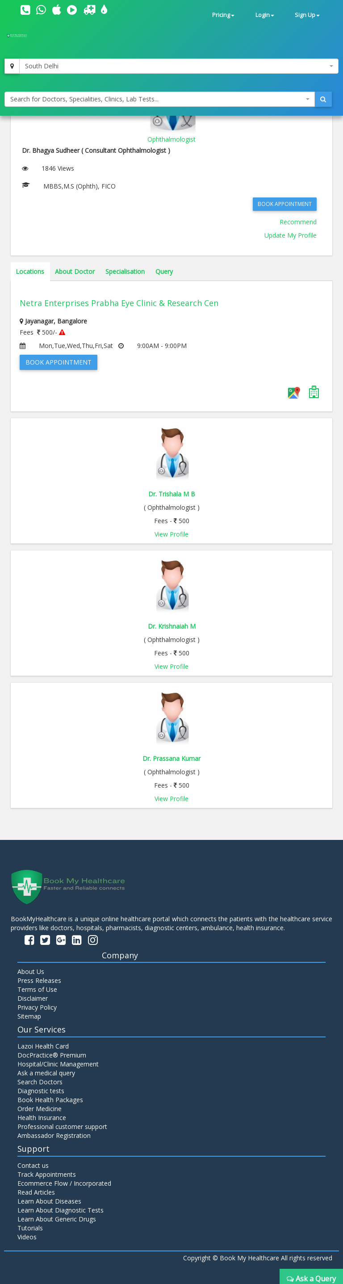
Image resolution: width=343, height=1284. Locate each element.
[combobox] (179, 66)
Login (264, 15)
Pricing (223, 15)
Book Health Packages (50, 1099)
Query (164, 271)
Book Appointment (285, 204)
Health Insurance (41, 1117)
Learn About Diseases (49, 1201)
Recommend (298, 222)
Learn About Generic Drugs (56, 1219)
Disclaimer (32, 998)
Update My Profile (290, 235)
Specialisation (125, 271)
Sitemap (29, 1016)
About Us (30, 971)
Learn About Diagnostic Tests (60, 1210)
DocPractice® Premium (51, 1055)
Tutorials (30, 1228)
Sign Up (307, 15)
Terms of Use (37, 989)
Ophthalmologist (171, 139)
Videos (27, 1237)
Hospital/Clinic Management (58, 1064)
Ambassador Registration (54, 1135)
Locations (30, 271)
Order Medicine (39, 1108)
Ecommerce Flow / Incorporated (64, 1183)
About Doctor (75, 271)
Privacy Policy (37, 1007)
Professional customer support (62, 1126)
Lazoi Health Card (43, 1046)
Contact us (33, 1165)
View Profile (171, 534)
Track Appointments (46, 1174)
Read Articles (36, 1192)
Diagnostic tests (40, 1091)
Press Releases (39, 980)
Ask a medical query (46, 1073)
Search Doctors (40, 1082)
